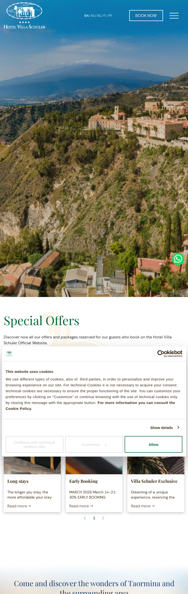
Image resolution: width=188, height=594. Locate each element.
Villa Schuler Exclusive (154, 481)
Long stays (17, 481)
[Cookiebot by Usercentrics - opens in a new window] (161, 353)
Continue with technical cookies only (34, 444)
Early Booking (83, 481)
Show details (161, 427)
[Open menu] (174, 16)
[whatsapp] (178, 297)
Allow (153, 444)
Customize (94, 444)
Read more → (19, 506)
